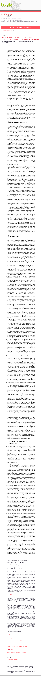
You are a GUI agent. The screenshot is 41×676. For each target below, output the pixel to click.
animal (8, 646)
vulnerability (24, 651)
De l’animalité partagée (17, 122)
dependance (13, 651)
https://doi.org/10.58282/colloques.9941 (12, 45)
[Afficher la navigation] (38, 5)
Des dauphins (13, 236)
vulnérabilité (25, 646)
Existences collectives (16, 18)
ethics (17, 651)
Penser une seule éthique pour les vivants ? (12, 20)
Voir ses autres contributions (12, 659)
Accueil (2, 18)
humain (20, 646)
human (19, 651)
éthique (17, 646)
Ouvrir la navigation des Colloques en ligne (20, 27)
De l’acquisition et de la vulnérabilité (17, 443)
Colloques (7, 18)
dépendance (13, 646)
